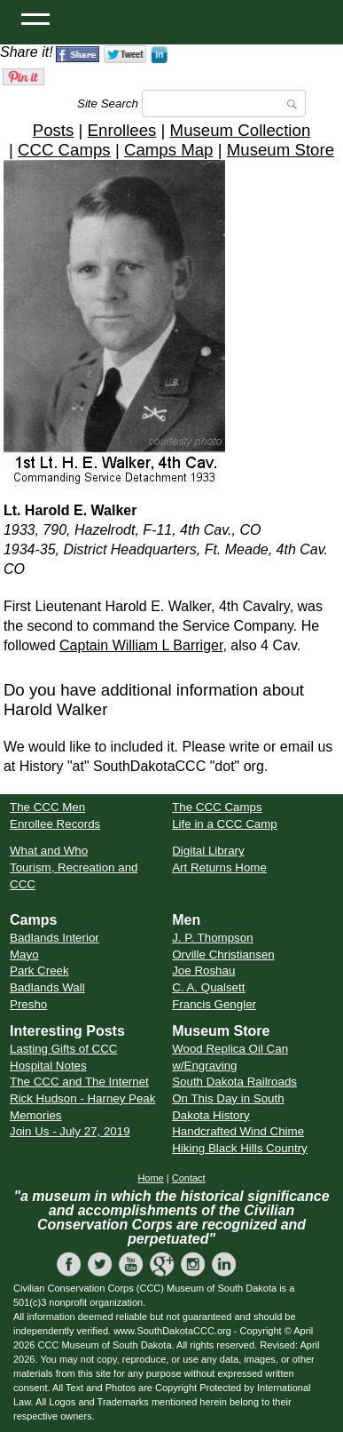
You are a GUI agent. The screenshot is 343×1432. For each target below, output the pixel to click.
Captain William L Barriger (140, 645)
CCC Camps (64, 149)
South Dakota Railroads (234, 1081)
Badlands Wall (47, 987)
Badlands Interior (54, 937)
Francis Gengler (214, 1004)
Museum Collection (240, 130)
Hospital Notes (48, 1065)
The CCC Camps (216, 807)
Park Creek (39, 970)
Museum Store (280, 149)
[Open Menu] (35, 17)
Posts (53, 130)
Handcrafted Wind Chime (238, 1131)
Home (150, 1178)
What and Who (49, 850)
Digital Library (208, 850)
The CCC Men (47, 807)
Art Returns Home (219, 867)
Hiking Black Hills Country (240, 1148)
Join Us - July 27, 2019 (70, 1131)
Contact (189, 1178)
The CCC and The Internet (79, 1081)
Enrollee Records (55, 824)
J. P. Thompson (212, 937)
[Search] (224, 103)
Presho (28, 1004)
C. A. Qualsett (208, 987)
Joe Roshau (203, 970)
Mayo (24, 954)
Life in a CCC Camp (224, 824)
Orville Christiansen (223, 954)
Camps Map (169, 149)
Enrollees (122, 130)
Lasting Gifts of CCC (63, 1048)
